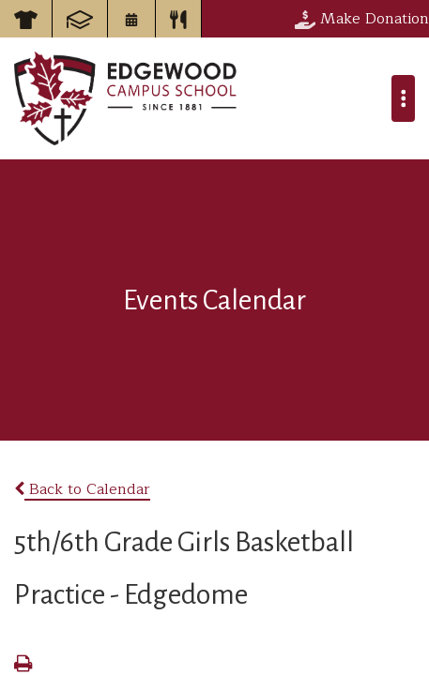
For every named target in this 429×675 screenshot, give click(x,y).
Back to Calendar (82, 489)
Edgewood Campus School (126, 98)
